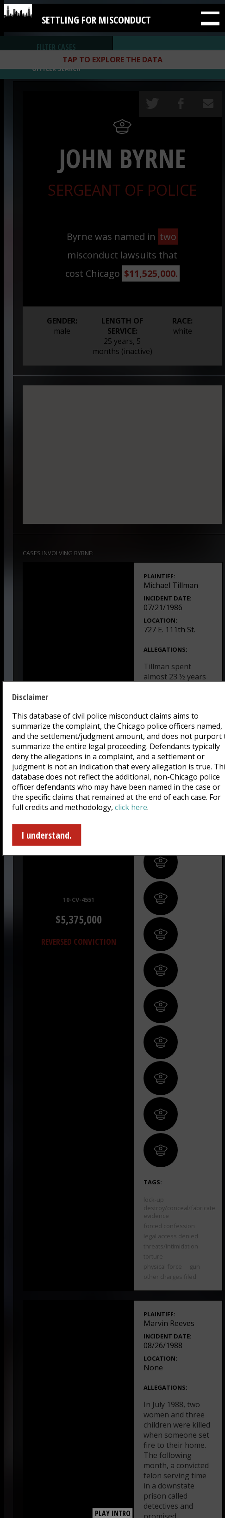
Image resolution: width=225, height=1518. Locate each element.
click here (131, 807)
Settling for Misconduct (96, 16)
